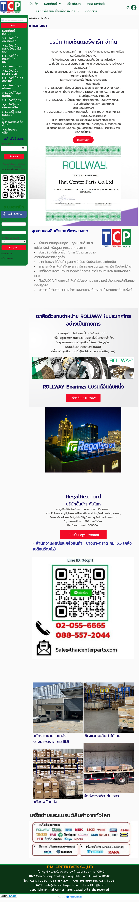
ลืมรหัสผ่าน (6, 253)
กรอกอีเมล (7, 144)
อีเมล (4, 220)
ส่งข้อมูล (14, 156)
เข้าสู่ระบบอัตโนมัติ (10, 238)
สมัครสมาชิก (7, 258)
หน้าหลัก (33, 18)
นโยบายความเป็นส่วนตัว (11, 169)
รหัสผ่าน (5, 229)
